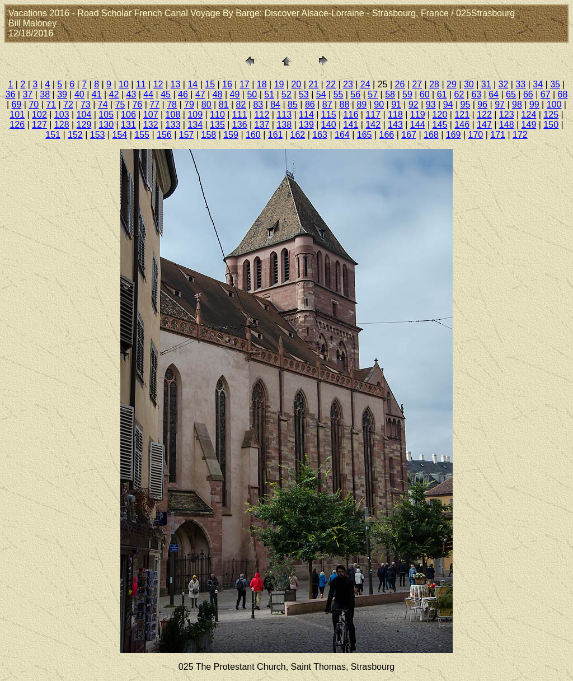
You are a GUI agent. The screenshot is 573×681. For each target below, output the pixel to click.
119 (417, 114)
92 (413, 104)
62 (459, 94)
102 (39, 114)
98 (517, 104)
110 (217, 114)
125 (550, 114)
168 (431, 134)
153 (97, 134)
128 (61, 124)
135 (217, 124)
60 (425, 94)
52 (286, 94)
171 (497, 134)
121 (461, 114)
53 (304, 94)
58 (390, 94)
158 (209, 134)
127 (39, 124)
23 (348, 84)
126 (17, 124)
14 (192, 84)
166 (386, 134)
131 (128, 124)
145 (440, 124)
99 (534, 104)
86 (310, 104)
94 (448, 104)
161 (275, 134)
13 (176, 84)
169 (453, 134)
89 (361, 104)
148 (506, 124)
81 (224, 104)
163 (319, 134)
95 (466, 104)
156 (164, 134)
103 (61, 114)
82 (241, 104)
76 (137, 104)
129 (84, 124)
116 (351, 114)
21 (313, 84)
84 (275, 104)
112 (262, 114)
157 (186, 134)
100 (554, 104)
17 (244, 84)
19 (279, 84)
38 (45, 94)
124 (529, 114)
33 (520, 84)
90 (379, 104)
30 (469, 84)
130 (106, 124)
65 (511, 94)
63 (476, 94)
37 (27, 94)
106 (128, 114)
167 (408, 134)
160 (253, 134)
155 (141, 134)
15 (210, 84)
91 (396, 104)
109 (195, 114)
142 (373, 124)
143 (395, 124)
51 (269, 94)
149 (529, 124)
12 (158, 84)
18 (262, 84)
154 (120, 134)
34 (538, 84)
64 (494, 94)
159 (230, 134)
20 (296, 84)
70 (34, 104)
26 (400, 84)
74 (103, 104)
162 (298, 134)
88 (345, 104)
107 (150, 114)
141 (351, 124)
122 (484, 114)
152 (75, 134)
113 (284, 114)
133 (173, 124)
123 (506, 114)
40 (79, 94)
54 (321, 94)
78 (172, 104)
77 (154, 104)
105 (106, 114)
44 (148, 94)
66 (528, 94)
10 (124, 84)
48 (218, 94)
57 (373, 94)
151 (52, 134)
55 (339, 94)
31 (486, 84)
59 (407, 94)
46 (183, 94)
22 (331, 84)
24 (365, 84)
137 (262, 124)
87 (327, 104)
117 (373, 114)
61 (442, 94)
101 (17, 114)
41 (97, 94)
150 (550, 124)
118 (395, 114)
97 (500, 104)
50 (252, 94)
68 (563, 94)
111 (239, 114)
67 (546, 94)
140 (328, 124)
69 (17, 104)
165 (364, 134)
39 (62, 94)
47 (200, 94)
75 (120, 104)
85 (293, 104)
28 (434, 84)
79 (189, 104)
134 (195, 124)
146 (461, 124)
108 (173, 114)
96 (482, 104)
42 (114, 94)
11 (141, 84)
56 (355, 94)
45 (166, 94)
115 (328, 114)
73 (86, 104)
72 (68, 104)
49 (235, 94)
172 (520, 134)
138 (284, 124)
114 (306, 114)
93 (431, 104)
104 (84, 114)
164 (342, 134)
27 (417, 84)
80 (206, 104)
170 (475, 134)
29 (452, 84)
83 (258, 104)
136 (239, 124)
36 (11, 94)
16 (227, 84)
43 (131, 94)
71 (51, 104)
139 (306, 124)
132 (150, 124)
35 (555, 84)
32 (504, 84)
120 (440, 114)
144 (417, 124)
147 (484, 124)
